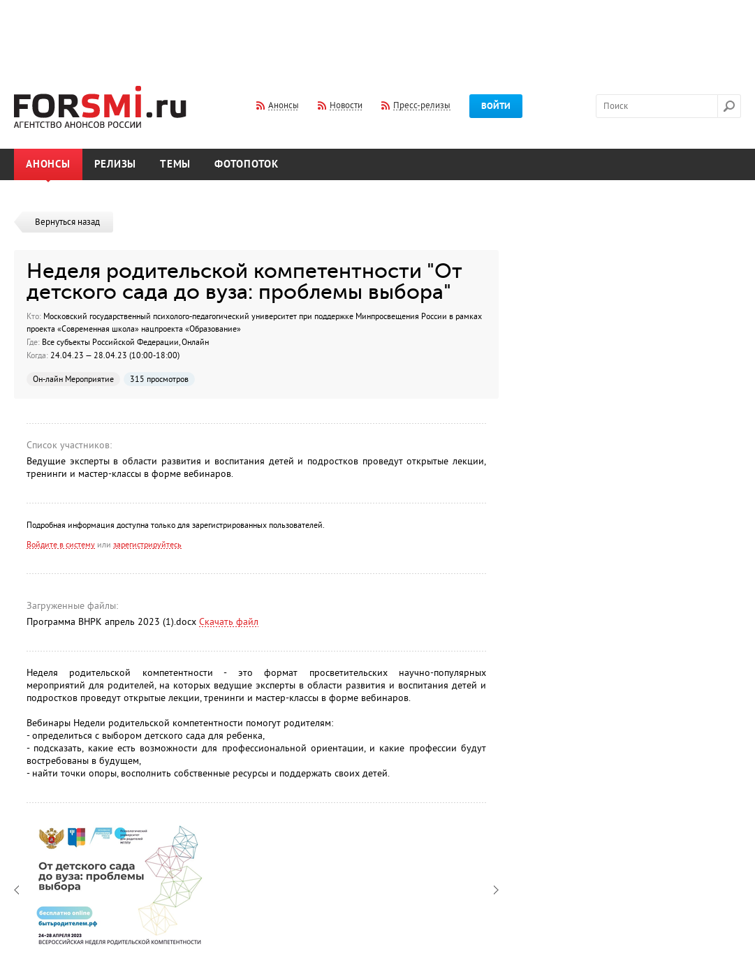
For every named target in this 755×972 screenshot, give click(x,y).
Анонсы (48, 164)
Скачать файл (228, 622)
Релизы (115, 164)
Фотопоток (246, 164)
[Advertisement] (378, 33)
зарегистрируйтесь (147, 545)
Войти (496, 106)
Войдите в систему (61, 545)
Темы (175, 164)
